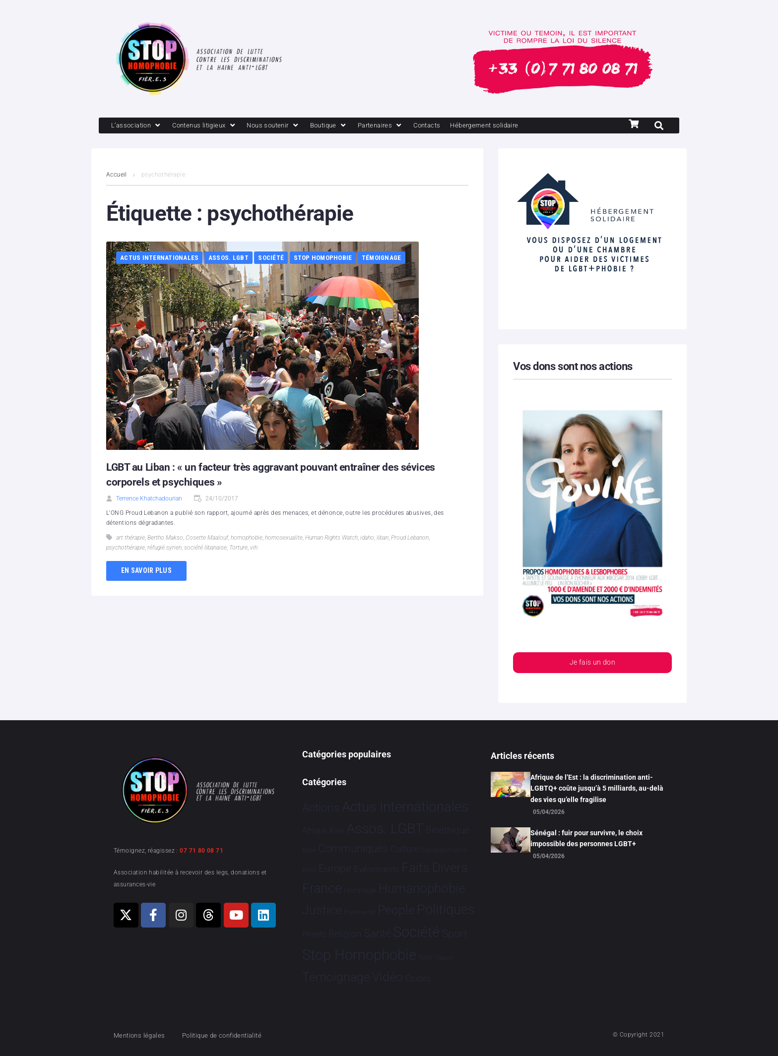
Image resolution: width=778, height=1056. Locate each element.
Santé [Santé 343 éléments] (377, 933)
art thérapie (130, 538)
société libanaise (205, 548)
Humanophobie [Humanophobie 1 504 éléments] (422, 888)
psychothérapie (125, 548)
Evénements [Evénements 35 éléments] (376, 869)
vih (254, 548)
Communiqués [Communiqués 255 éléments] (353, 848)
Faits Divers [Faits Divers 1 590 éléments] (434, 867)
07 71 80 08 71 (201, 850)
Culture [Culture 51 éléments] (404, 849)
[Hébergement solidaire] (523, 126)
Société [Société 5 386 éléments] (416, 932)
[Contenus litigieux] (214, 126)
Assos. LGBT (228, 258)
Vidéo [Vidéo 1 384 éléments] (387, 977)
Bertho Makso (165, 538)
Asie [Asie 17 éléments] (336, 831)
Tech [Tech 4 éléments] (425, 958)
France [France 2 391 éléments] (322, 888)
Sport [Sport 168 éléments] (454, 933)
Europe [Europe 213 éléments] (335, 868)
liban (383, 538)
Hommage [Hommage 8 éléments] (360, 890)
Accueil (116, 175)
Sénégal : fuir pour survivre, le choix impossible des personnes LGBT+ (586, 838)
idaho (367, 538)
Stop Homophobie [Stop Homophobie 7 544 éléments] (359, 955)
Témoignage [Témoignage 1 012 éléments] (336, 977)
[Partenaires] (407, 126)
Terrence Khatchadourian (149, 499)
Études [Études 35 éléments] (418, 979)
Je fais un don (592, 664)
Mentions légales (143, 1035)
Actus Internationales (159, 258)
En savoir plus (146, 571)
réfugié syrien (164, 548)
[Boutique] (351, 126)
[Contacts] (458, 126)
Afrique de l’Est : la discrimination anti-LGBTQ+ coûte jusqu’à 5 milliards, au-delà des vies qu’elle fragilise (596, 788)
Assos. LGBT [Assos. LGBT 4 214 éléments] (385, 829)
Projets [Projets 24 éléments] (314, 934)
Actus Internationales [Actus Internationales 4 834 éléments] (405, 807)
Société (271, 258)
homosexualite (284, 538)
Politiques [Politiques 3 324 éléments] (446, 910)
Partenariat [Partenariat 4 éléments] (359, 912)
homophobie (246, 538)
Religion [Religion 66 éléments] (344, 934)
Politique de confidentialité (235, 1035)
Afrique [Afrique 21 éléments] (314, 831)
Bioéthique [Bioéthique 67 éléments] (447, 830)
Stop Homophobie (323, 258)
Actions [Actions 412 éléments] (321, 807)
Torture (238, 548)
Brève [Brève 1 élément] (309, 850)
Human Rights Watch (331, 538)
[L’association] (139, 126)
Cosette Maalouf (207, 538)
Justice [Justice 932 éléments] (322, 910)
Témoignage (381, 258)
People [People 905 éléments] (396, 910)
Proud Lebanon (410, 538)
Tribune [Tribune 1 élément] (444, 958)
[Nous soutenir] (290, 126)
